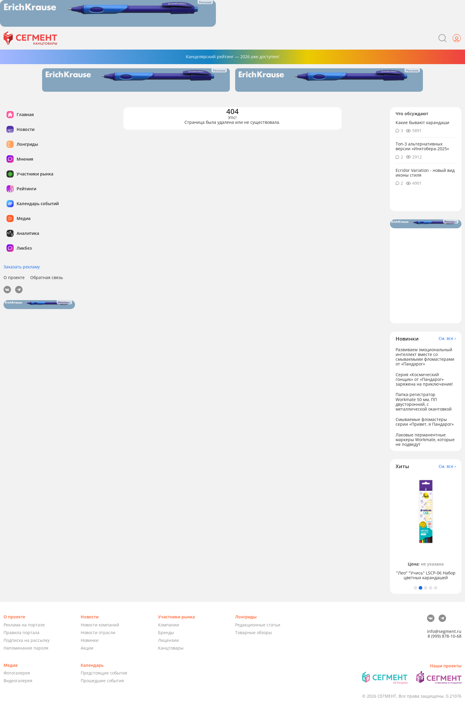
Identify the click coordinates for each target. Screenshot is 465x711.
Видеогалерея (18, 680)
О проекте (14, 277)
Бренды (166, 632)
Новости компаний (100, 625)
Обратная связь (46, 277)
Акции (87, 648)
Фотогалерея (17, 673)
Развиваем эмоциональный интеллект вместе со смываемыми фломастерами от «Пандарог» (425, 357)
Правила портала (21, 632)
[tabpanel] (426, 527)
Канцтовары (171, 648)
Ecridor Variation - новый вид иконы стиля (425, 172)
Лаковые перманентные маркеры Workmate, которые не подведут (425, 439)
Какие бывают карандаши (422, 122)
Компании (168, 625)
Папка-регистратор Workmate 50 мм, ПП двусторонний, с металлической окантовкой (424, 401)
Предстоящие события (104, 673)
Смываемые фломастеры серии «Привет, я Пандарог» (425, 422)
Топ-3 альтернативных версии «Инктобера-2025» (422, 146)
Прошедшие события (102, 680)
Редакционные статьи (257, 625)
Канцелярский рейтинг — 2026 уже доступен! (232, 56)
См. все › (447, 338)
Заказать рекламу (22, 267)
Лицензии (168, 640)
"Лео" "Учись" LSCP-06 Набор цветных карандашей (426, 575)
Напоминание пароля (26, 648)
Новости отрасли (98, 632)
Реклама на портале (24, 625)
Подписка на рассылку (27, 640)
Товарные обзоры (253, 632)
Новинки (89, 640)
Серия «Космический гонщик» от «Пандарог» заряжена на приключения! (424, 379)
